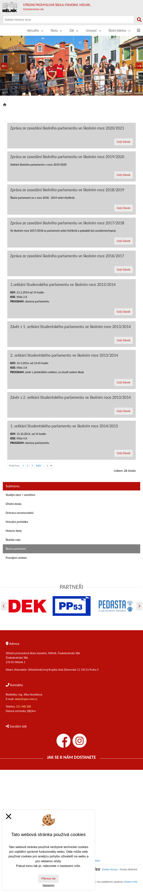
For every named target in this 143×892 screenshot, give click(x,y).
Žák (73, 30)
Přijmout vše (48, 878)
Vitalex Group (109, 869)
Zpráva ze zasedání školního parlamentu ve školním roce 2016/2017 (67, 255)
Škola (56, 30)
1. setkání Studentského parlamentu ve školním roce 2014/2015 (64, 426)
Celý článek (123, 142)
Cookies (95, 860)
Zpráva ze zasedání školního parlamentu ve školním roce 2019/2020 (67, 156)
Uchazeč (93, 30)
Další (38, 465)
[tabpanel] (71, 66)
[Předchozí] (4, 606)
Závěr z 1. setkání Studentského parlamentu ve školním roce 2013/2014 (70, 326)
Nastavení (48, 885)
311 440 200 (24, 706)
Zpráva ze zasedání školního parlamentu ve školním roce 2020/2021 (67, 128)
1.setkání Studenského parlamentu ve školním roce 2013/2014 (63, 284)
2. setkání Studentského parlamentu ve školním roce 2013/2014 (64, 355)
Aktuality (35, 30)
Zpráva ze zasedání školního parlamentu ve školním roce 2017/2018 (67, 222)
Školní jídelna (119, 30)
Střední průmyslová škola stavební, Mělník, (57, 7)
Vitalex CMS (130, 881)
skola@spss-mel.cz (26, 699)
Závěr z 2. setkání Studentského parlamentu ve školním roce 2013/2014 (70, 397)
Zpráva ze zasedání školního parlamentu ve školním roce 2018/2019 (67, 189)
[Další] (139, 606)
